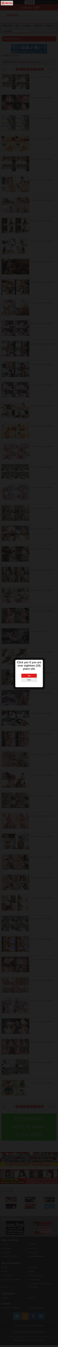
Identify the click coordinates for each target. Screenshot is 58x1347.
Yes (29, 625)
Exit (29, 629)
